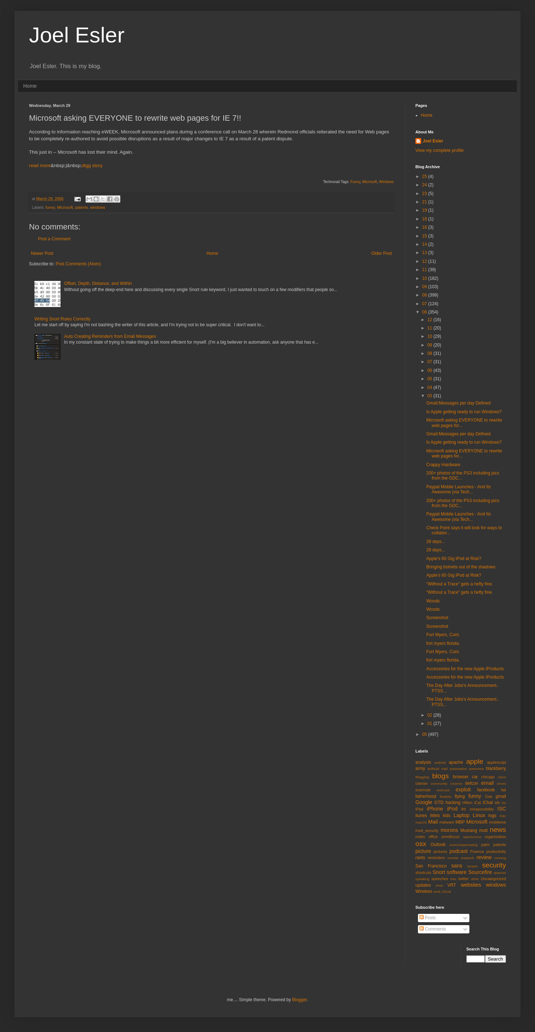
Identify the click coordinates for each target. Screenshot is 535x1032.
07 (425, 303)
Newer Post (42, 253)
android (440, 762)
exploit (463, 789)
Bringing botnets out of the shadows (460, 566)
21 (425, 201)
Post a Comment (54, 238)
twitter (464, 878)
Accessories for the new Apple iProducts (465, 668)
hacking (452, 802)
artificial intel (437, 769)
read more (40, 165)
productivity (496, 851)
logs (493, 815)
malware (446, 822)
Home (30, 86)
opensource (472, 837)
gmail (500, 796)
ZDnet (446, 892)
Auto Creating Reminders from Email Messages (110, 336)
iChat (488, 802)
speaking (422, 879)
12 (425, 261)
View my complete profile (439, 150)
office (433, 836)
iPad (419, 809)
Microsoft (369, 182)
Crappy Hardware (443, 464)
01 (430, 723)
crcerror (456, 784)
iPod (452, 809)
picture (423, 851)
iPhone (435, 809)
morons (449, 830)
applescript (496, 762)
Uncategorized (493, 878)
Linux (479, 815)
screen (472, 866)
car (475, 776)
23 (425, 193)
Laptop (461, 815)
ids (497, 802)
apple (474, 761)
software (456, 872)
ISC (501, 809)
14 (425, 244)
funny (50, 207)
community (439, 784)
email (487, 783)
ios (504, 803)
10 (425, 278)
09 (425, 286)
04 (430, 387)
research (467, 858)
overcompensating (463, 845)
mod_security (427, 830)
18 (425, 218)
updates (423, 885)
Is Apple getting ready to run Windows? (464, 411)
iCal (477, 802)
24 (425, 184)
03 (430, 395)
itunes (421, 815)
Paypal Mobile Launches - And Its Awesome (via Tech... (458, 489)
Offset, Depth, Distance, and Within (98, 283)
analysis (423, 762)
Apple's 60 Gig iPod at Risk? (453, 558)
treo (453, 879)
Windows (386, 182)
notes (420, 836)
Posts (427, 917)
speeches (439, 878)
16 (425, 227)
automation (458, 769)
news (498, 829)
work (436, 892)
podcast (458, 851)
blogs (440, 776)
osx (420, 843)
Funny (355, 182)
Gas (488, 796)
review (484, 857)
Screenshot (437, 617)
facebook (486, 789)
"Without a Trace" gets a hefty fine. (459, 584)
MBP (460, 822)
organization (495, 836)
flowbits (445, 797)
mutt (483, 830)
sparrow (500, 873)
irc (463, 809)
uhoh (474, 879)
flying (460, 796)
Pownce (477, 851)
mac (502, 816)
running (500, 858)
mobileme (497, 822)
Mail (432, 822)
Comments (432, 929)
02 (430, 715)
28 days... (435, 541)
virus (439, 885)
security (494, 865)
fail (503, 790)
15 (425, 236)
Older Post (381, 253)
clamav (421, 783)
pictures (440, 851)
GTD (438, 802)
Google (423, 802)
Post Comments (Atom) (78, 263)
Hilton (468, 802)
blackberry (496, 768)
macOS (421, 822)
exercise (443, 790)
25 (425, 176)
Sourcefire (480, 872)
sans (456, 866)
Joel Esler (76, 35)
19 (425, 210)
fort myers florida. (443, 643)
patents (81, 207)
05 (430, 378)
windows (97, 207)
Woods (433, 601)
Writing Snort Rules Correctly (62, 319)
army (420, 768)
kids (447, 815)
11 (425, 269)
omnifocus (450, 836)
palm (485, 844)
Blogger (299, 999)
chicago (488, 777)
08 (425, 295)
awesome (476, 769)
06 (425, 312)
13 (425, 252)
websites (471, 885)
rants (420, 857)
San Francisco (431, 866)
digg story (92, 165)
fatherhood (425, 796)
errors (501, 784)
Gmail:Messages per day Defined (458, 403)
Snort (438, 872)
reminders (436, 857)
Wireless (423, 891)
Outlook (438, 844)
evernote (423, 790)
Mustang (468, 830)
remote (453, 858)
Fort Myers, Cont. (443, 634)
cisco (502, 777)
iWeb (435, 815)
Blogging (422, 777)
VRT (451, 885)
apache (456, 762)
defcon (471, 783)
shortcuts (423, 872)
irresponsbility (482, 809)
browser (460, 776)
